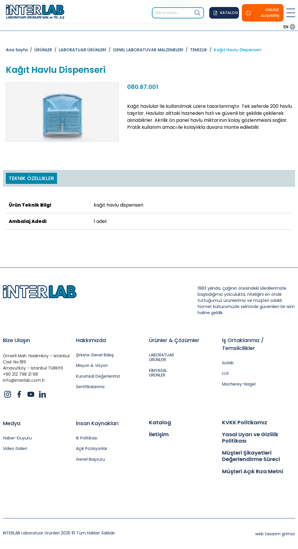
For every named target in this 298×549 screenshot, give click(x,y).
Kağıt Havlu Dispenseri (237, 50)
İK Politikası (86, 438)
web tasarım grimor (275, 534)
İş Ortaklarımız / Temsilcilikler (243, 344)
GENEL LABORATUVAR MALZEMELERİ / (151, 50)
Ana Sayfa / (20, 50)
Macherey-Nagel (239, 384)
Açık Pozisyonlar (92, 448)
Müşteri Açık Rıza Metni (252, 471)
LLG (225, 373)
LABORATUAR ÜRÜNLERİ (161, 358)
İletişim (159, 434)
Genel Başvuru (90, 459)
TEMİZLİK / (202, 50)
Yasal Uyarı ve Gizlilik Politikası (250, 437)
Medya (11, 423)
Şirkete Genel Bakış (95, 355)
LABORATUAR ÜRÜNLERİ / (86, 50)
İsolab (228, 363)
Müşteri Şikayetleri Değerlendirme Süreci (251, 456)
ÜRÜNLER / (46, 50)
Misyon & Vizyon (92, 365)
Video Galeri (15, 448)
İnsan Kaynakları (97, 423)
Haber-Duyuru (17, 438)
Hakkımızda (91, 340)
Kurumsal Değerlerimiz (98, 376)
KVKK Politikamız (244, 422)
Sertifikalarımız (90, 387)
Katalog (160, 422)
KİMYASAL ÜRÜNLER (158, 373)
